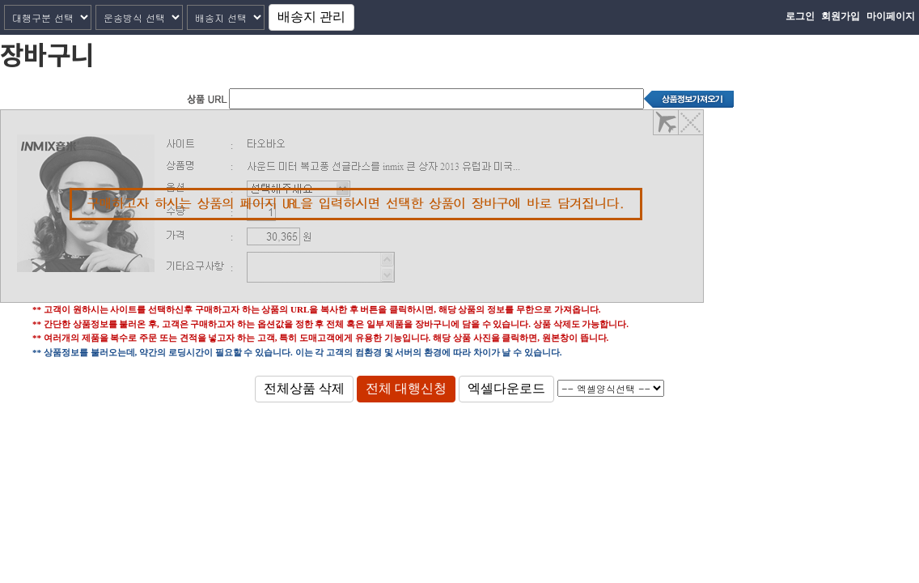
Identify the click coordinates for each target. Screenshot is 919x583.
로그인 (800, 16)
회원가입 (840, 16)
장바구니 (47, 53)
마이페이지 (890, 16)
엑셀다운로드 (506, 388)
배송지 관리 (311, 16)
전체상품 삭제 (304, 388)
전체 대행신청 (406, 388)
